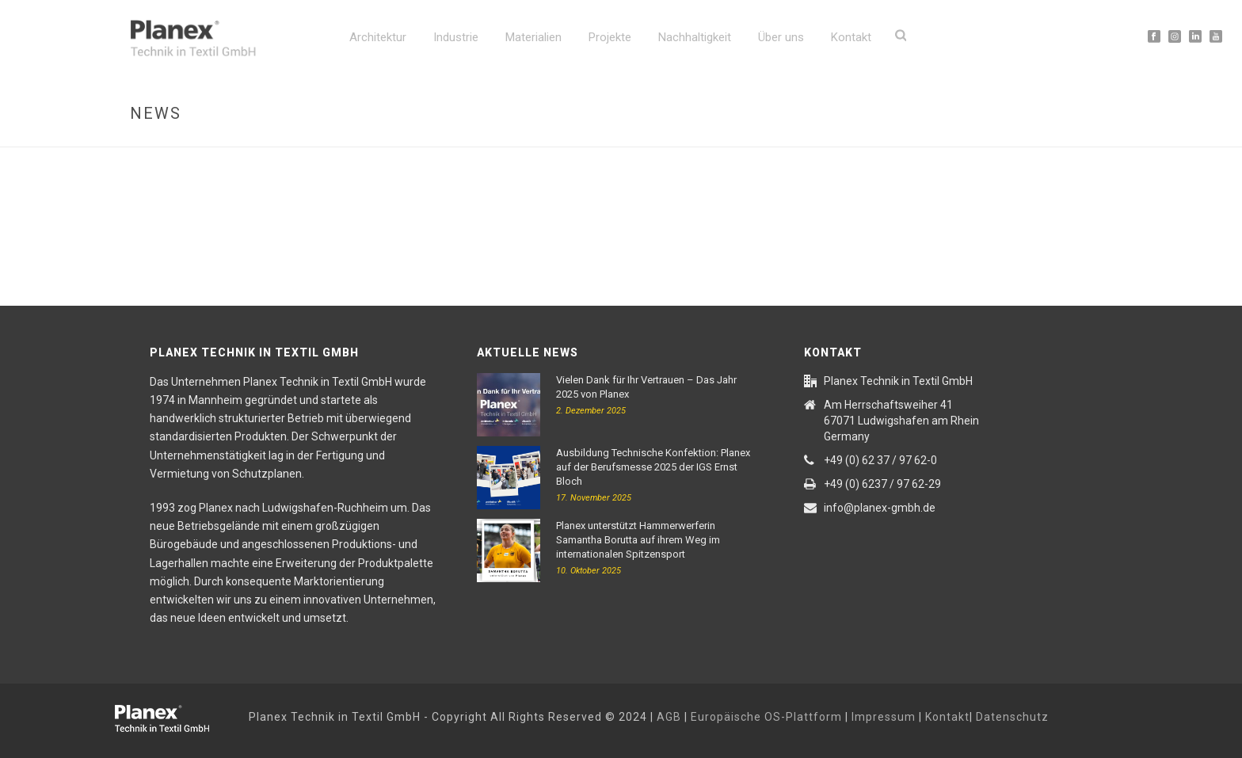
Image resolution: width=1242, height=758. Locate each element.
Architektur (377, 37)
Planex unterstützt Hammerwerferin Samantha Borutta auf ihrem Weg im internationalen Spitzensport (638, 540)
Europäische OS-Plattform (766, 716)
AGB (669, 716)
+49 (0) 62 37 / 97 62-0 (880, 460)
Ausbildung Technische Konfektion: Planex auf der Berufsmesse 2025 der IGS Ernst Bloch (653, 467)
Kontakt (851, 37)
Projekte (610, 37)
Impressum (883, 716)
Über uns (781, 37)
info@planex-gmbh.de (879, 507)
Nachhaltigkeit (694, 37)
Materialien (533, 37)
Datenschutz (1012, 716)
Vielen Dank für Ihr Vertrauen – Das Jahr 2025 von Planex (646, 387)
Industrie (455, 37)
